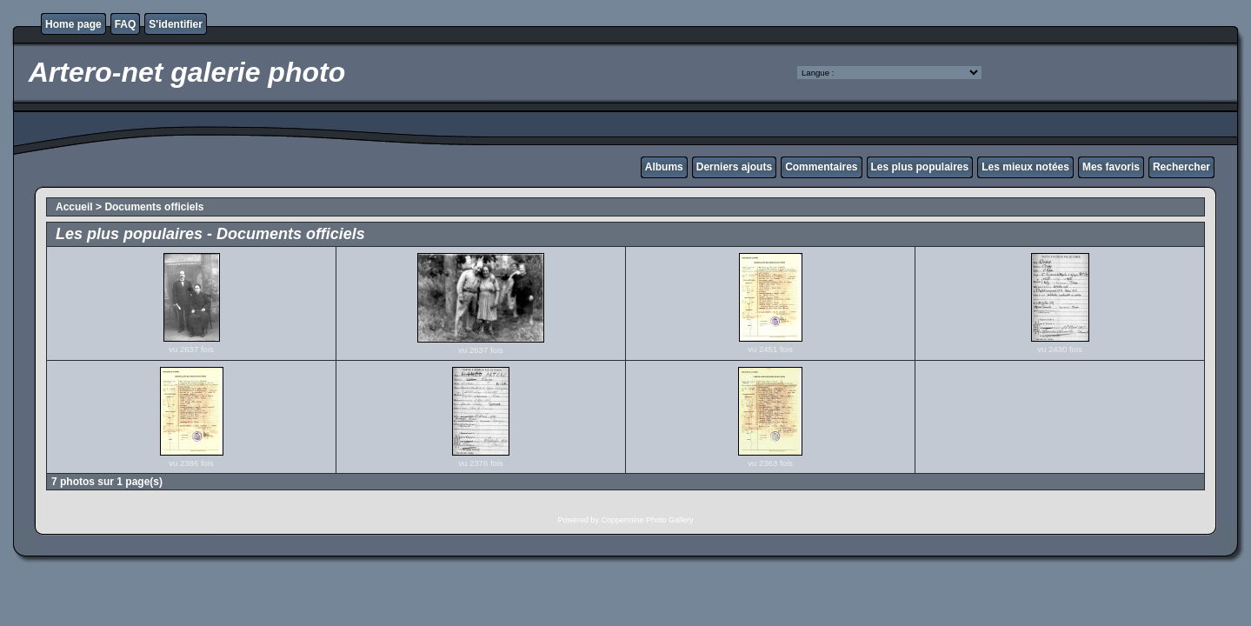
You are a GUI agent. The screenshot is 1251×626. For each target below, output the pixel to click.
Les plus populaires (920, 167)
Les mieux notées (1025, 167)
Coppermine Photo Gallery (647, 520)
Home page (73, 24)
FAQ (125, 24)
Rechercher (1181, 167)
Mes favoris (1111, 167)
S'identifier (176, 24)
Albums (664, 167)
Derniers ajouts (734, 167)
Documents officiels (153, 207)
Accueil (74, 207)
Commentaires (821, 167)
